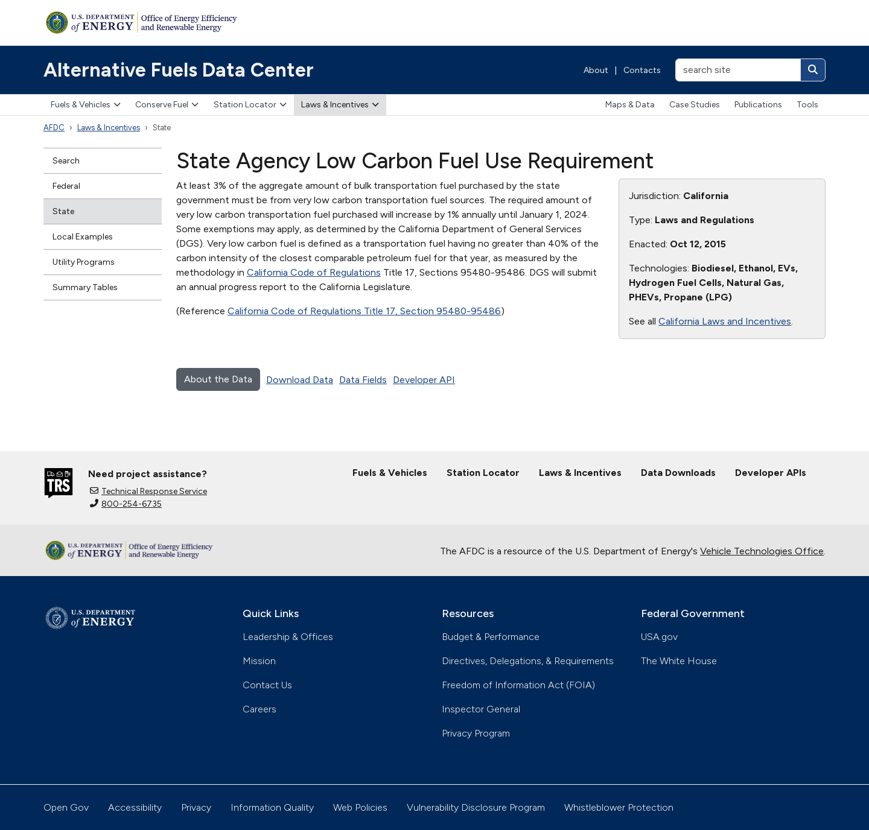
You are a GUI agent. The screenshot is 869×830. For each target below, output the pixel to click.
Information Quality (272, 807)
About (596, 70)
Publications (758, 105)
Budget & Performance (491, 636)
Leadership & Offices (288, 636)
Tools (807, 105)
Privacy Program (476, 733)
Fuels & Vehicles (86, 105)
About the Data (218, 379)
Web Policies (360, 807)
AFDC (54, 127)
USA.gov (659, 636)
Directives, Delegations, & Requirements (528, 661)
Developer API (424, 379)
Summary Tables (85, 287)
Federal (66, 186)
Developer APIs (770, 472)
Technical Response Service (148, 491)
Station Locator (250, 105)
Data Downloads (678, 472)
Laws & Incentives (340, 105)
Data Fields (363, 379)
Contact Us (267, 685)
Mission (259, 661)
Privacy (196, 807)
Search (66, 161)
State (63, 211)
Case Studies (694, 105)
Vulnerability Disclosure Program (476, 807)
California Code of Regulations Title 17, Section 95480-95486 (364, 311)
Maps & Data (630, 105)
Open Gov (66, 807)
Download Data (299, 379)
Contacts (642, 70)
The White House (679, 661)
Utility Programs (84, 262)
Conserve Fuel (167, 105)
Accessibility (135, 807)
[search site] (738, 70)
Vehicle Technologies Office (762, 551)
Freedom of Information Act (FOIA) (518, 685)
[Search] (813, 70)
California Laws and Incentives (724, 321)
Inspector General (481, 709)
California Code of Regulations (314, 272)
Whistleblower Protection (618, 807)
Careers (259, 709)
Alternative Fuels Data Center (178, 70)
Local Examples (83, 237)
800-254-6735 (126, 504)
